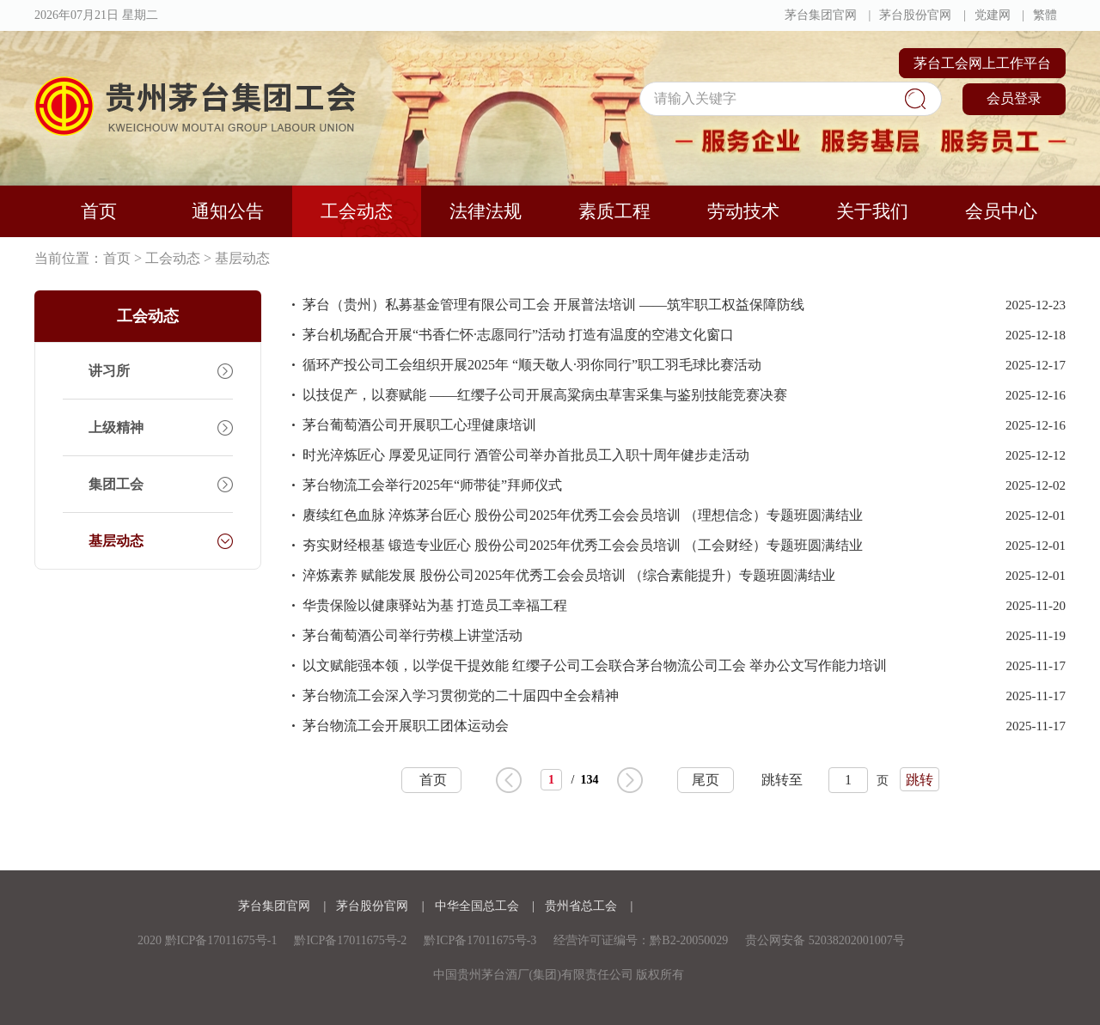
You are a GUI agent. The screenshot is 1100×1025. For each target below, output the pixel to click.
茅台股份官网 (915, 15)
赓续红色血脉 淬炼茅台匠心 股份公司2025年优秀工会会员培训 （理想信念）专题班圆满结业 (582, 515)
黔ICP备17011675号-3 (480, 940)
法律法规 (485, 211)
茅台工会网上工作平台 (982, 63)
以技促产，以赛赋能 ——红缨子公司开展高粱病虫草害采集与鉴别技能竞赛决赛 (544, 394)
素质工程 (614, 211)
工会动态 (357, 211)
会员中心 (1001, 211)
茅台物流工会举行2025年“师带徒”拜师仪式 (432, 485)
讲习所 (109, 370)
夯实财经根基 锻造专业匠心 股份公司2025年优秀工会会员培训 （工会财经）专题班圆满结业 (582, 545)
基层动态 (242, 258)
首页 (99, 211)
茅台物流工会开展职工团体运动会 (405, 725)
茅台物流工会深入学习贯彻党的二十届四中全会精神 (460, 695)
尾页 (705, 779)
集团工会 (116, 484)
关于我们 (872, 211)
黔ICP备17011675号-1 (221, 940)
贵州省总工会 (582, 906)
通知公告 (228, 211)
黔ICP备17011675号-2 (350, 940)
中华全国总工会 (478, 906)
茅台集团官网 (821, 15)
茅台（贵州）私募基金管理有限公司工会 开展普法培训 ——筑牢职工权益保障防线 (553, 304)
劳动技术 (743, 211)
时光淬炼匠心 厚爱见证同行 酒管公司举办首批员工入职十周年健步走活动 (525, 455)
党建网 (993, 15)
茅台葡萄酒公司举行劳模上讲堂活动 (412, 635)
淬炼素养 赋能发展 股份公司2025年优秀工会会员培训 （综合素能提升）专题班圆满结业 (568, 575)
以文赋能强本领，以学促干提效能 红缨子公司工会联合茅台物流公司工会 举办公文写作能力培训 (594, 665)
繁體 (1045, 15)
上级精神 (116, 427)
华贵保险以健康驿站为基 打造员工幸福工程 (434, 605)
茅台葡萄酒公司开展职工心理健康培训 (419, 425)
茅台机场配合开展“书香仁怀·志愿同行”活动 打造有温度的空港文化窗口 (518, 334)
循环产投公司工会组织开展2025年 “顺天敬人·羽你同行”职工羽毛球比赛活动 (531, 364)
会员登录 (1014, 98)
